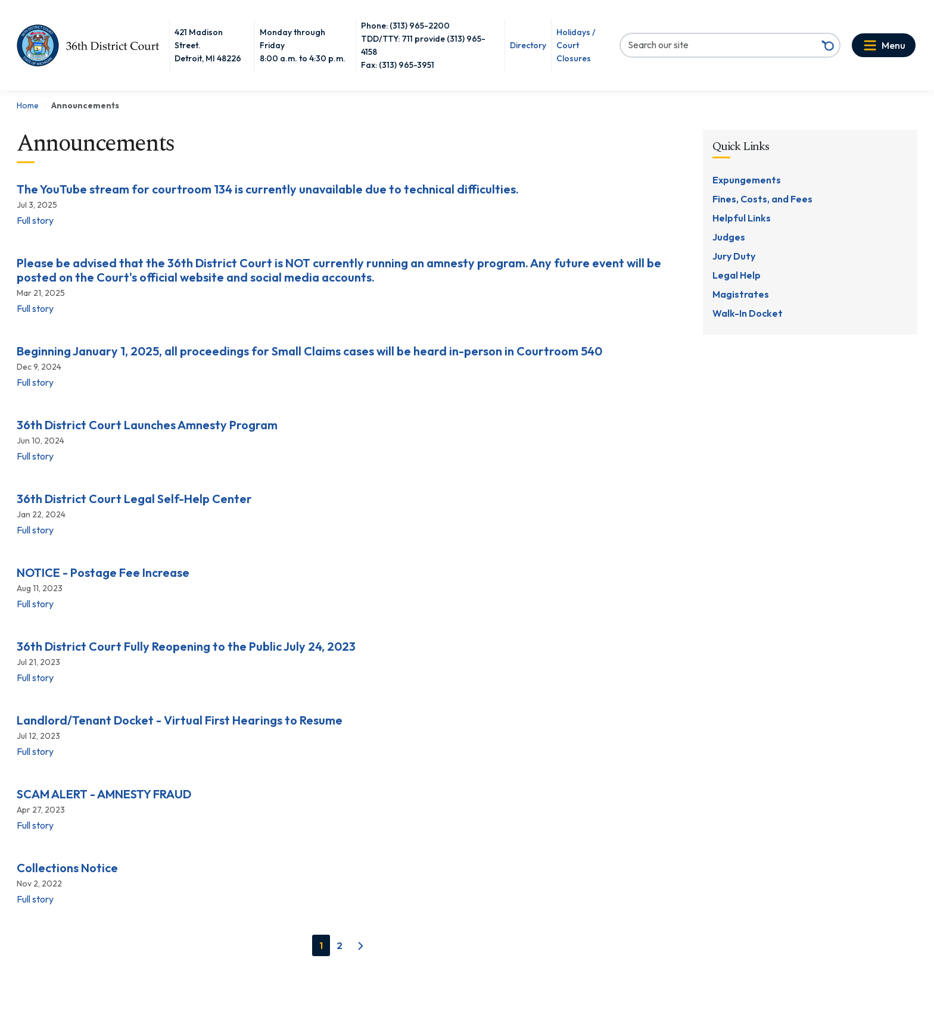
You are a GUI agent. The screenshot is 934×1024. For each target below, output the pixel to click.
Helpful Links (741, 218)
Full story (35, 220)
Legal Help (736, 275)
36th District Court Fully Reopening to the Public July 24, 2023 (186, 646)
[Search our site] (719, 44)
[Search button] (828, 45)
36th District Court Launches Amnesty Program (147, 425)
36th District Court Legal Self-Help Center (134, 499)
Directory (528, 45)
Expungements (746, 180)
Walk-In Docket (747, 313)
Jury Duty (733, 256)
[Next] (360, 946)
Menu (893, 45)
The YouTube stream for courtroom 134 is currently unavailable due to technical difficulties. (268, 189)
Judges (728, 237)
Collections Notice (67, 868)
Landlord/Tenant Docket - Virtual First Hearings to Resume (180, 720)
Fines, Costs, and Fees (762, 199)
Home (28, 105)
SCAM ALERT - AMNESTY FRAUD (104, 794)
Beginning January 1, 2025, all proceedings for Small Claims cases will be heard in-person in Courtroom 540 (309, 351)
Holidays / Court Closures (576, 45)
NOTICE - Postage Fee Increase (103, 573)
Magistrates (740, 294)
